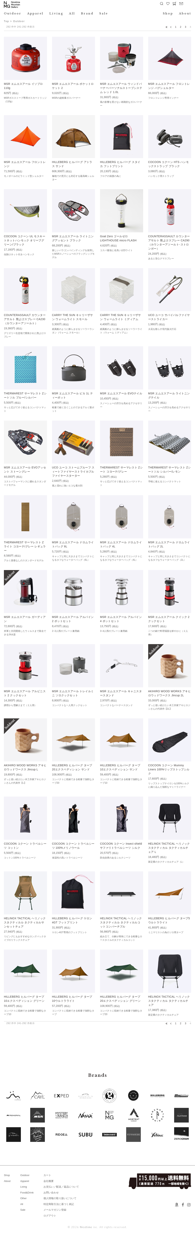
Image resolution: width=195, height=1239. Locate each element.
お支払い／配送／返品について (61, 1186)
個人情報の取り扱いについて (59, 1198)
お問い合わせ (51, 1192)
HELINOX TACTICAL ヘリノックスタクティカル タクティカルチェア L (169, 847)
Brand (87, 13)
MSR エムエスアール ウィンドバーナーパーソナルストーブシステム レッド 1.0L (121, 88)
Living (56, 13)
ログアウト (49, 1215)
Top (6, 21)
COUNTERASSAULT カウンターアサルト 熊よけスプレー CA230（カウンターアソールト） (25, 319)
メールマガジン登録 (54, 1209)
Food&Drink (27, 1192)
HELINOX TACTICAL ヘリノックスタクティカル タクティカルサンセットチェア (25, 922)
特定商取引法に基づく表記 (58, 1204)
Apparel (35, 13)
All (72, 13)
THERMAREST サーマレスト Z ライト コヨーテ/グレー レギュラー (25, 546)
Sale (103, 13)
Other (23, 1198)
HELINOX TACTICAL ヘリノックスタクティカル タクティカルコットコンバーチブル (121, 922)
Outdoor (12, 13)
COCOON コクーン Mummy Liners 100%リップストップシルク (169, 769)
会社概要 (48, 1181)
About (185, 13)
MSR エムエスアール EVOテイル (121, 393)
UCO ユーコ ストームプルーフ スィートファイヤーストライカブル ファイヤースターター (73, 471)
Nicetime (86, 1227)
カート (47, 1175)
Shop (168, 13)
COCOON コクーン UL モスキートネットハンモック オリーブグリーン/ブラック (24, 240)
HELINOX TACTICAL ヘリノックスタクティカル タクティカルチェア (169, 1000)
